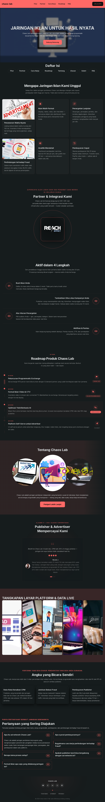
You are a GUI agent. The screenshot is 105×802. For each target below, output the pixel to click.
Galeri (83, 71)
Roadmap (61, 4)
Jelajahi (97, 4)
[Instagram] (57, 785)
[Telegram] (62, 785)
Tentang (61, 71)
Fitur (35, 4)
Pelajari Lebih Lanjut (52, 504)
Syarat (53, 794)
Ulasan (73, 71)
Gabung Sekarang (52, 42)
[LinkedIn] (52, 785)
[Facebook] (48, 785)
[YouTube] (43, 785)
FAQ (69, 4)
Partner (42, 4)
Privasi (61, 794)
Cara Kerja (52, 4)
